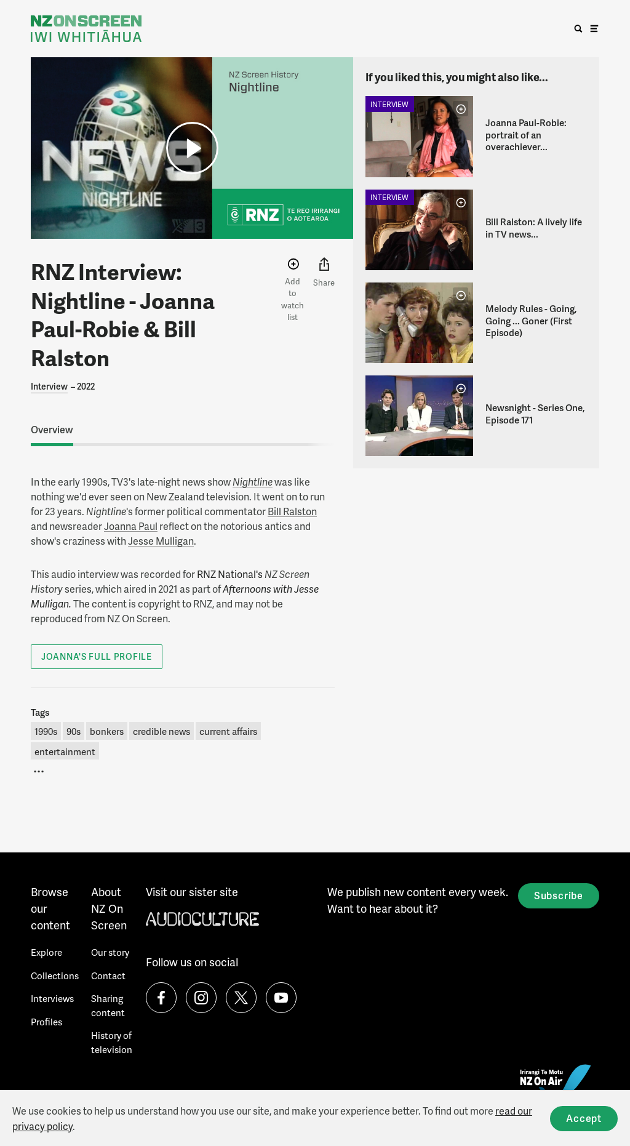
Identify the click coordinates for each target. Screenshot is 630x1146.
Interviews (52, 998)
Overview (52, 429)
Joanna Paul (131, 526)
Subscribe (558, 895)
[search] (578, 29)
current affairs (228, 731)
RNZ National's (230, 574)
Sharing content (108, 1005)
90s (73, 731)
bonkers (107, 731)
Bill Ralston (292, 511)
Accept (584, 1118)
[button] (192, 148)
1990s (45, 731)
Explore (46, 952)
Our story (110, 952)
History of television (111, 1042)
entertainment (64, 751)
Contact (108, 975)
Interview (49, 386)
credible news (161, 731)
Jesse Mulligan (161, 541)
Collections (55, 975)
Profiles (46, 1021)
